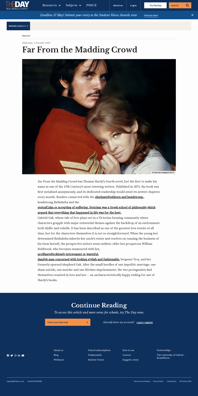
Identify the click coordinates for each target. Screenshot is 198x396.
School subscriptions (99, 350)
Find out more (151, 15)
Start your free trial (57, 322)
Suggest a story (130, 359)
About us (118, 5)
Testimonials (95, 355)
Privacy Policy (158, 381)
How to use (128, 350)
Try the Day (155, 5)
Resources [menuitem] (50, 5)
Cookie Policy (171, 381)
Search (180, 5)
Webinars (59, 359)
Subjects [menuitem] (71, 5)
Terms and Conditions (142, 381)
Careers (126, 355)
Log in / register (145, 322)
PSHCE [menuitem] (91, 5)
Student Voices (96, 359)
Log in (133, 5)
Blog (56, 355)
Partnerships (164, 350)
